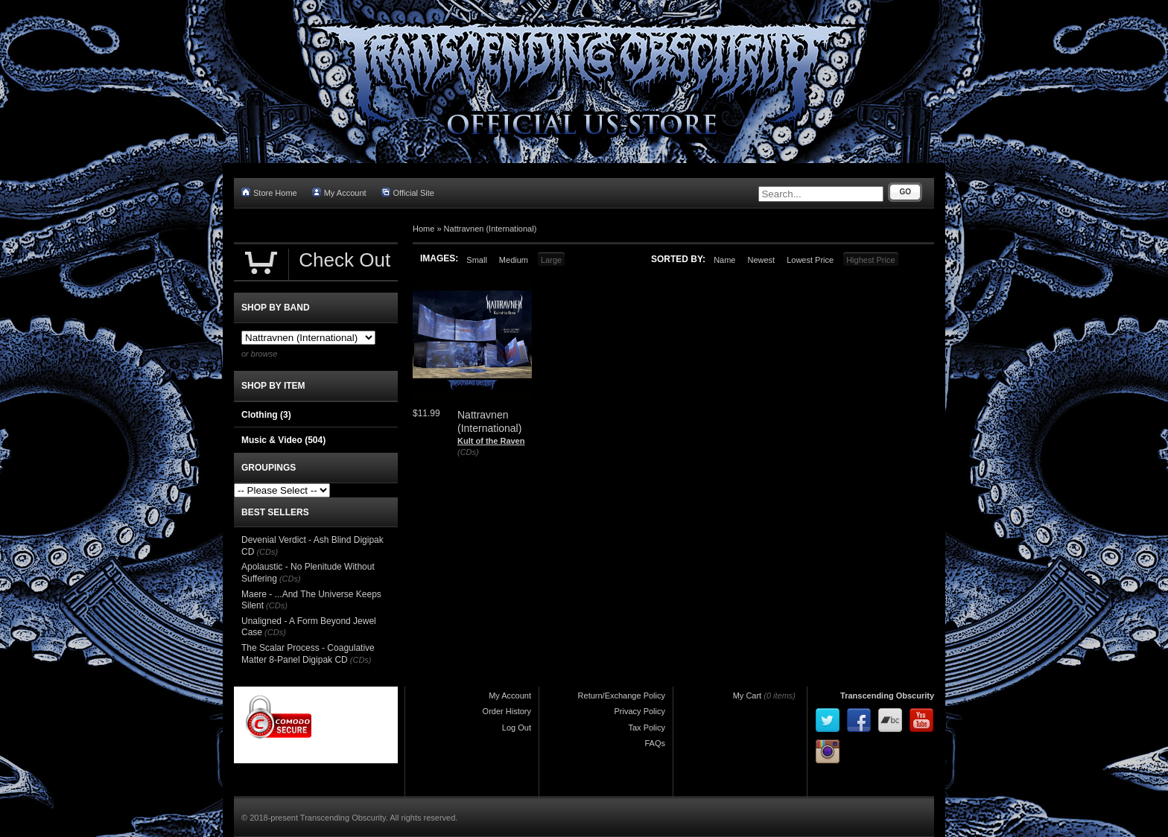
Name (724, 259)
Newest (761, 259)
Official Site (407, 192)
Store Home (269, 192)
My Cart (747, 695)
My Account (339, 192)
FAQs (654, 743)
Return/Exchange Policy (621, 695)
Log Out (516, 727)
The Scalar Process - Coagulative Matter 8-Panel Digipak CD (308, 654)
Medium (513, 259)
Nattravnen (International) (490, 228)
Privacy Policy (640, 711)
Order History (507, 711)
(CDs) (468, 452)
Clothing (266, 415)
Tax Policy (646, 727)
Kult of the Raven (490, 440)
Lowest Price (810, 259)
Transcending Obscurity (887, 695)
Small (476, 259)
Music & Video (283, 440)
